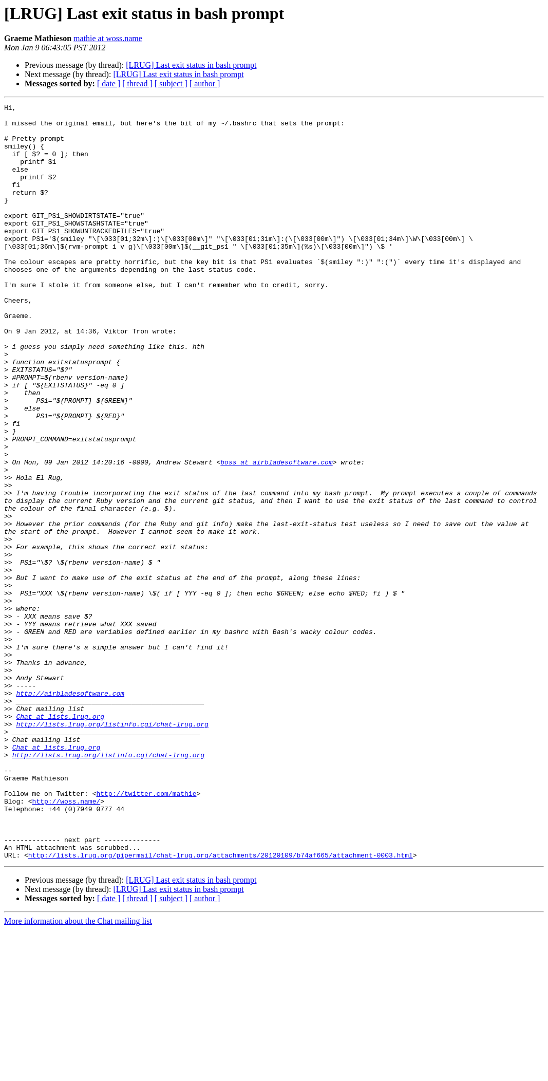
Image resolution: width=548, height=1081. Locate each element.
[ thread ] (137, 83)
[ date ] (108, 83)
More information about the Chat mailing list (78, 1072)
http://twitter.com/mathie (146, 932)
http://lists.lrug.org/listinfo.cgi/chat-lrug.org (112, 848)
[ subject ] (171, 83)
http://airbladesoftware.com (70, 811)
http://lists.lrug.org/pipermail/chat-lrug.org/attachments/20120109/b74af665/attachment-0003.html (220, 1006)
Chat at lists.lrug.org (60, 839)
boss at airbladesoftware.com (276, 534)
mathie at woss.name (107, 38)
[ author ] (205, 83)
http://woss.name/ (66, 941)
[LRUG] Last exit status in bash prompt (191, 65)
